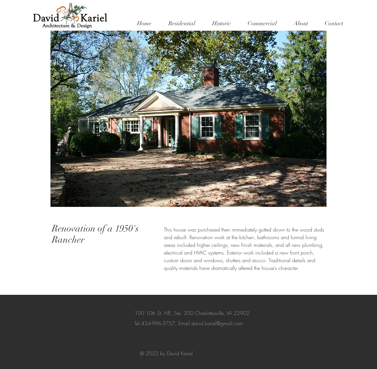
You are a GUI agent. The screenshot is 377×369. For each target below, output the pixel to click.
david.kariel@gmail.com (217, 323)
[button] (182, 23)
